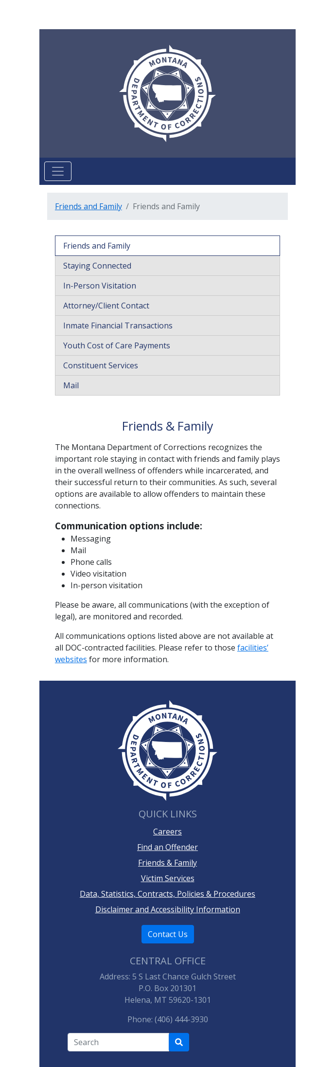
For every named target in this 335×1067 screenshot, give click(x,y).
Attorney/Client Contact (106, 305)
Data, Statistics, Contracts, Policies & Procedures (167, 893)
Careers (167, 831)
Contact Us (168, 934)
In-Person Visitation (99, 285)
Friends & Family (167, 862)
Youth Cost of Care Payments (116, 345)
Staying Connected (97, 265)
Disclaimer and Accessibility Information (167, 909)
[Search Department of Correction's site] (179, 1042)
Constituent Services (100, 365)
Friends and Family (88, 206)
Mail (71, 385)
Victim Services (167, 878)
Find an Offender (167, 847)
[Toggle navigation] (57, 171)
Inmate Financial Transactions (118, 325)
